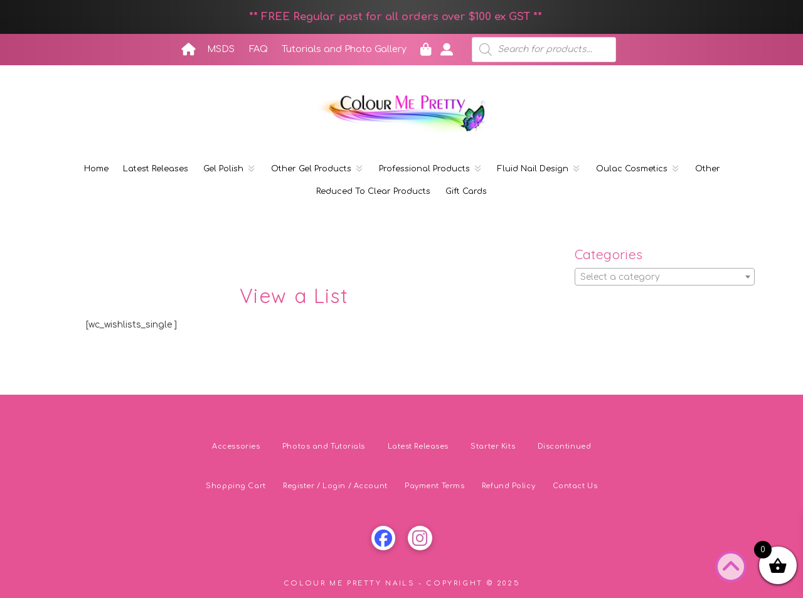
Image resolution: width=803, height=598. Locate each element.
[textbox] (665, 277)
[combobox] (665, 277)
